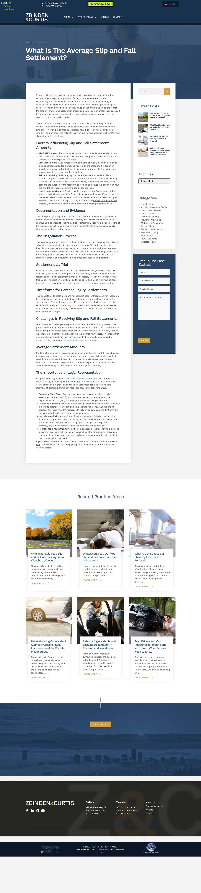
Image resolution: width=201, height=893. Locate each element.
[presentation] (158, 330)
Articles (105, 17)
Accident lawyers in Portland (155, 207)
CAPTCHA (143, 323)
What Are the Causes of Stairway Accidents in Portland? (158, 138)
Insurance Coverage (151, 219)
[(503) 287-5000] (100, 4)
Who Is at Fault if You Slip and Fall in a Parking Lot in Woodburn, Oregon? (159, 115)
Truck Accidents (149, 238)
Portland (6, 6)
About (69, 17)
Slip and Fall (147, 235)
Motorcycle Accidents (152, 223)
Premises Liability (149, 232)
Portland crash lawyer (152, 229)
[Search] (167, 91)
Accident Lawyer (149, 204)
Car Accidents (148, 213)
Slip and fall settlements (48, 95)
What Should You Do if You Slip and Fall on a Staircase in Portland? (159, 127)
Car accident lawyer (151, 210)
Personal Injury (148, 226)
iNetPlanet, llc (104, 849)
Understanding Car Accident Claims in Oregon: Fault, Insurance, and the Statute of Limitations (159, 151)
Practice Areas (87, 17)
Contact (117, 17)
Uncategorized (148, 242)
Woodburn (7, 9)
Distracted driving (150, 216)
